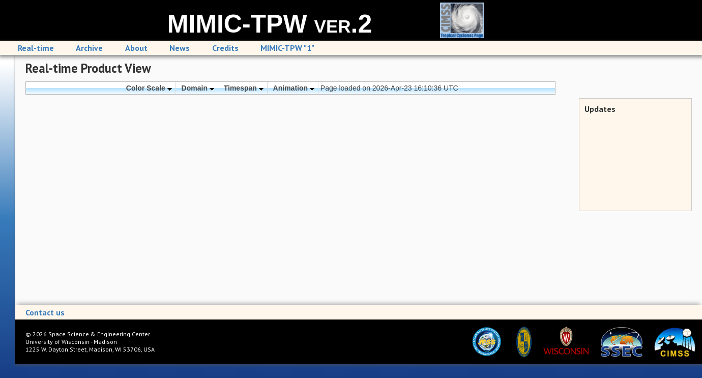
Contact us (45, 312)
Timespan (244, 88)
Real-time (36, 48)
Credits (225, 48)
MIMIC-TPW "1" (287, 48)
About (136, 48)
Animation (293, 88)
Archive (89, 48)
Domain (198, 88)
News (179, 48)
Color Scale (149, 88)
